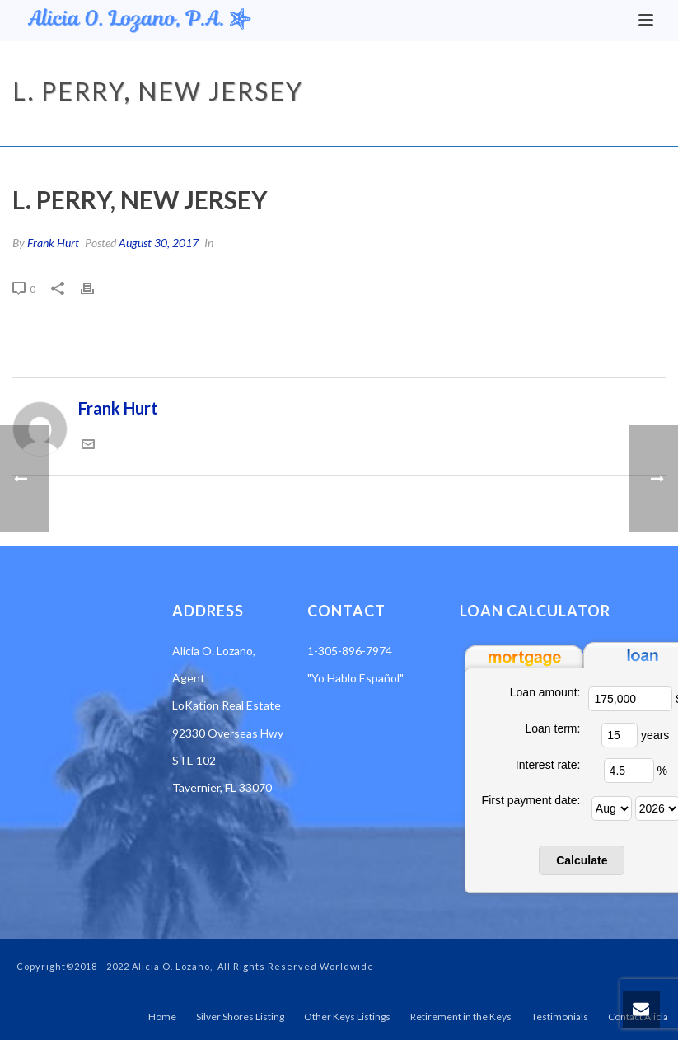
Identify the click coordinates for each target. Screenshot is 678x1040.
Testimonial (501, 130)
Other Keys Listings (347, 1016)
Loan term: (552, 728)
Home (443, 130)
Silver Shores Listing (240, 1016)
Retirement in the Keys (461, 1016)
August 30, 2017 (159, 243)
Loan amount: (545, 692)
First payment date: (531, 800)
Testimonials (559, 1016)
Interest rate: (548, 764)
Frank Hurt (53, 243)
